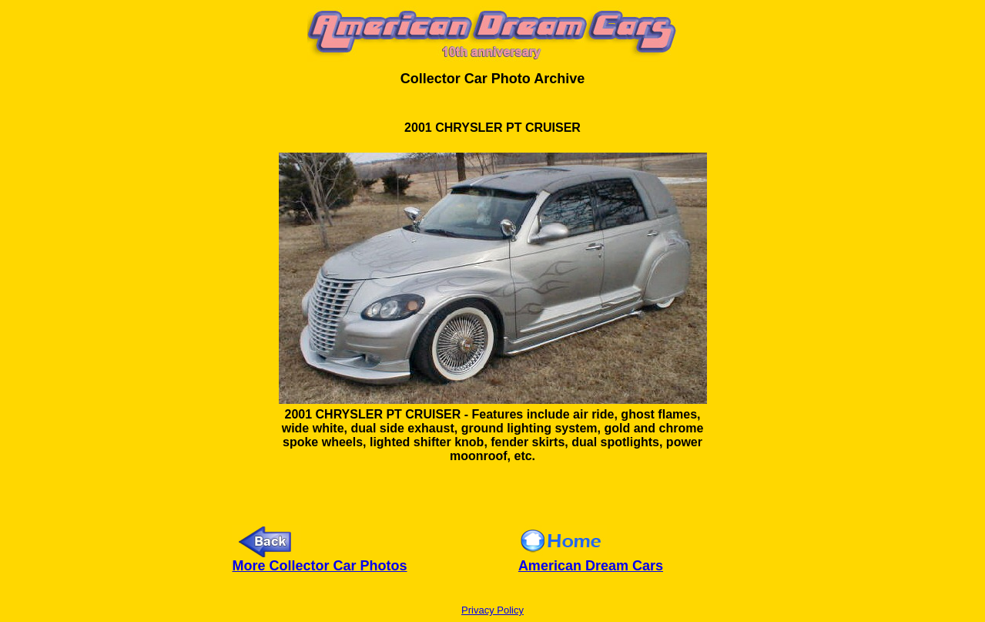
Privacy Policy (492, 610)
